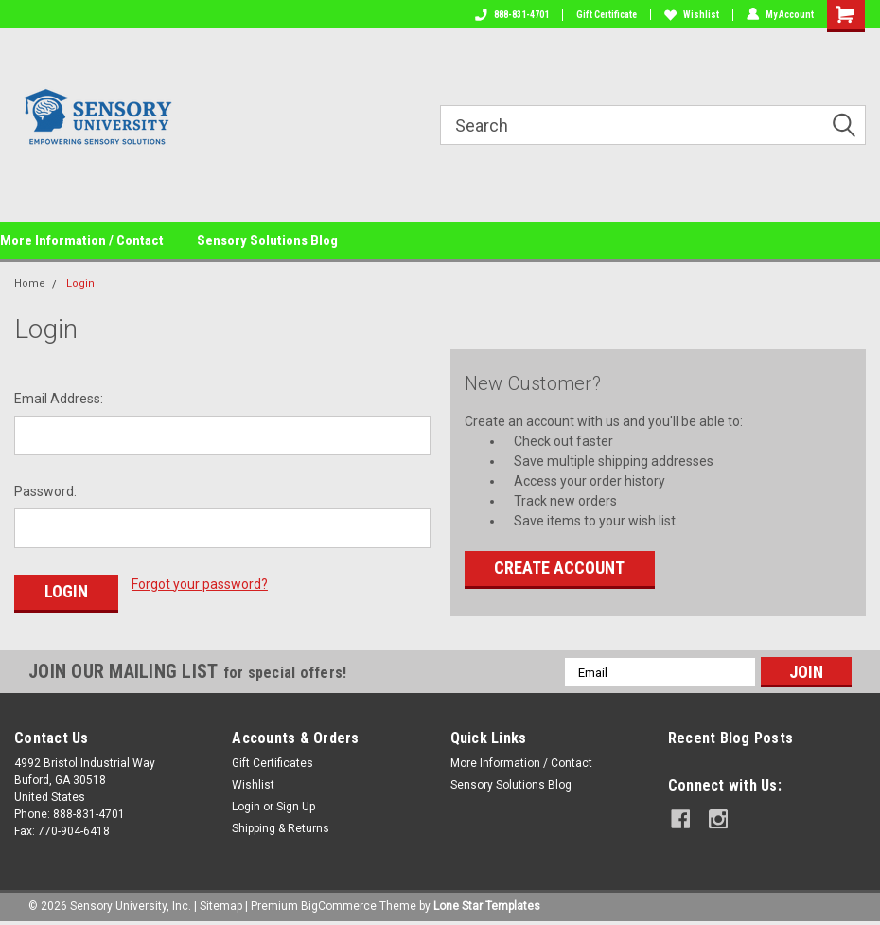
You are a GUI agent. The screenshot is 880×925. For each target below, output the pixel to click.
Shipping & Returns (280, 828)
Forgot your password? (200, 584)
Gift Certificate (606, 14)
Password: (45, 491)
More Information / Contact (82, 240)
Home (29, 283)
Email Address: (58, 398)
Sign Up (295, 806)
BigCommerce (339, 906)
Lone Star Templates (486, 906)
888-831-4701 (512, 15)
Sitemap (221, 906)
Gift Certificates (272, 763)
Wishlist (691, 15)
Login (80, 283)
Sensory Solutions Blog (267, 240)
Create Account (559, 568)
